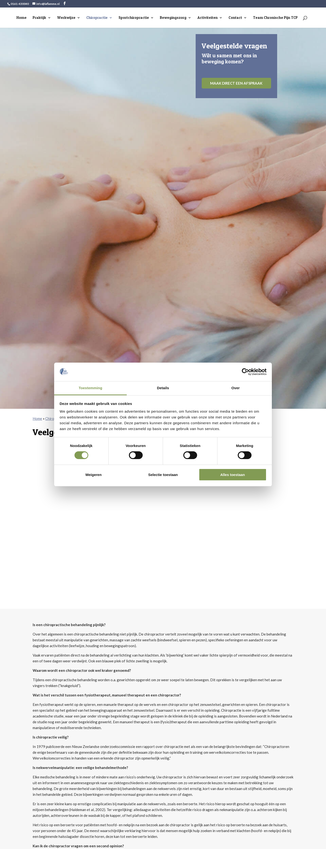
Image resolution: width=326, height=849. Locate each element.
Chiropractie (97, 18)
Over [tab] (235, 388)
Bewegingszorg (173, 18)
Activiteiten (207, 18)
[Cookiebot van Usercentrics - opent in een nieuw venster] (245, 371)
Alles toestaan (232, 475)
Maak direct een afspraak (236, 83)
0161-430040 (20, 4)
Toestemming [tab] (90, 388)
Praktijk (39, 18)
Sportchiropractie (134, 18)
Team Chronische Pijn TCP (275, 18)
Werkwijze (66, 18)
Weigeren (93, 475)
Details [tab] (163, 388)
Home (21, 18)
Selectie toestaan (163, 475)
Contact (235, 18)
